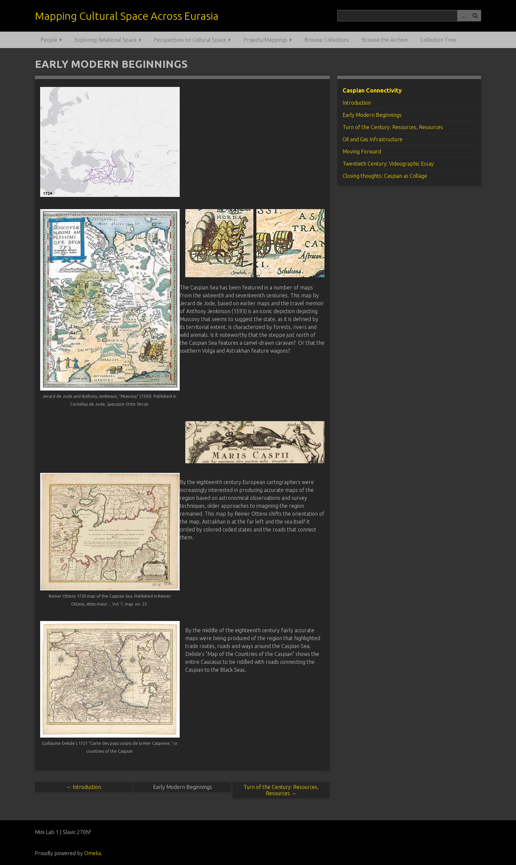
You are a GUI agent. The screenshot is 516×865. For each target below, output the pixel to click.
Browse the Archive (385, 40)
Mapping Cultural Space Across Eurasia (127, 16)
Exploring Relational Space (105, 40)
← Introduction (83, 787)
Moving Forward (362, 151)
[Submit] (475, 15)
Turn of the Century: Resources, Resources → (281, 790)
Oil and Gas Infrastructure (372, 139)
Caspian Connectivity (372, 90)
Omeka (92, 853)
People (48, 40)
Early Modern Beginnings (372, 115)
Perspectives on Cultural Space (190, 40)
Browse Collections (326, 40)
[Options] (463, 15)
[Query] (409, 15)
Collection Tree (438, 40)
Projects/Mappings (265, 40)
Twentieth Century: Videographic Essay (388, 164)
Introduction (357, 103)
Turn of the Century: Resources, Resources (393, 127)
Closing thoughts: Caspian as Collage (385, 176)
